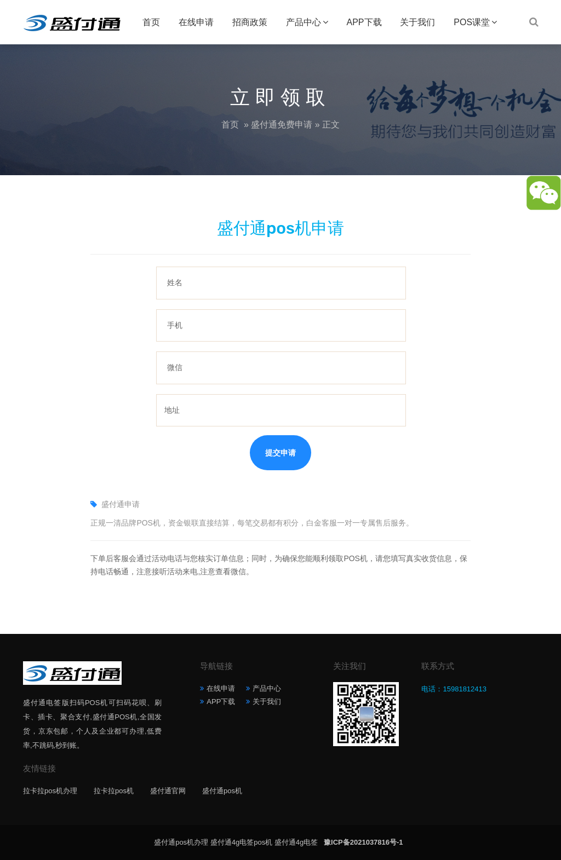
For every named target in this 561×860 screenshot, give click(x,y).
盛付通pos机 (222, 791)
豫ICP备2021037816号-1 (363, 842)
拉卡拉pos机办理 (50, 791)
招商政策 (249, 22)
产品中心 (303, 22)
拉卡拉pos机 (114, 791)
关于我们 (417, 22)
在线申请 (196, 22)
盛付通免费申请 (281, 124)
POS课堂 (472, 22)
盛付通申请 (120, 504)
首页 (151, 22)
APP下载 (363, 22)
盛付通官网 (168, 791)
